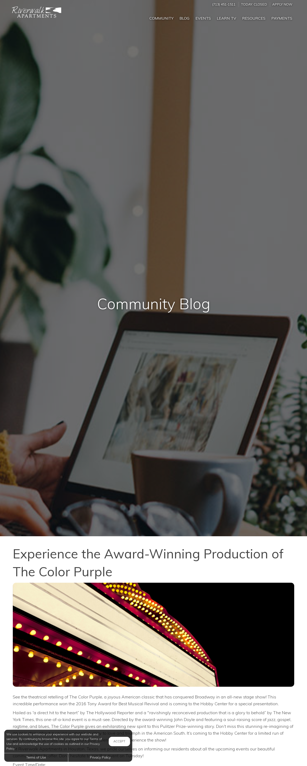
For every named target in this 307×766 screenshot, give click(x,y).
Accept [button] (119, 741)
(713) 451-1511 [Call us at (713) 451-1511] (224, 4)
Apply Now (282, 4)
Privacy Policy (100, 757)
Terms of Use (36, 757)
